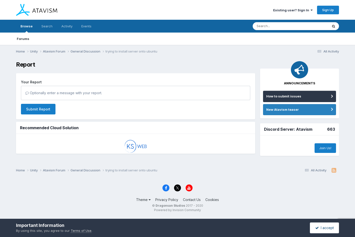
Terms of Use (81, 231)
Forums (23, 39)
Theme (143, 200)
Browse (26, 28)
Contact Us (192, 200)
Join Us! (325, 148)
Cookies (212, 200)
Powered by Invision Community (177, 210)
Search (47, 26)
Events (86, 26)
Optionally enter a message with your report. (63, 93)
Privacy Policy (166, 200)
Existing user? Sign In (293, 10)
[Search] (277, 26)
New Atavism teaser (282, 109)
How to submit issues (283, 96)
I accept (324, 228)
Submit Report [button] (38, 109)
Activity (66, 26)
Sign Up (328, 10)
